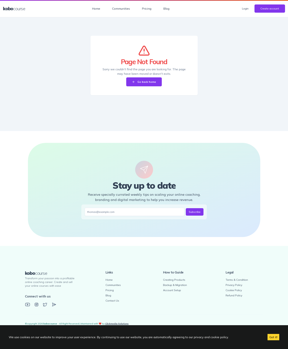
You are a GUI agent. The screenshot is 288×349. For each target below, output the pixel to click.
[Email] (54, 304)
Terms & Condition (237, 279)
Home (96, 8)
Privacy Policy (234, 285)
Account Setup (172, 290)
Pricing (146, 8)
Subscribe (195, 212)
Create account (269, 8)
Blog (166, 8)
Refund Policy (234, 295)
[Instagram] (36, 304)
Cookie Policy (234, 290)
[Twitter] (45, 304)
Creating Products (174, 279)
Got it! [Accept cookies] (273, 337)
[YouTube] (27, 304)
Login (245, 8)
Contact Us (112, 300)
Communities (121, 8)
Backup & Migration (175, 285)
